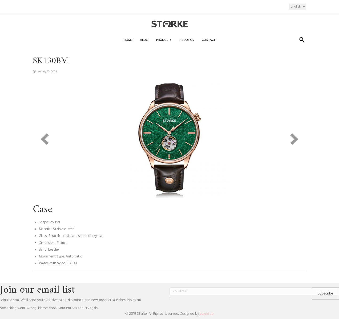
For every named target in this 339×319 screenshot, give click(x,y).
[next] (294, 139)
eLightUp (207, 314)
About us (186, 40)
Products (164, 40)
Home (128, 40)
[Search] (302, 39)
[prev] (44, 139)
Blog (144, 40)
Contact (208, 40)
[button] (325, 293)
